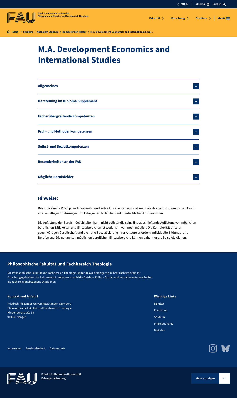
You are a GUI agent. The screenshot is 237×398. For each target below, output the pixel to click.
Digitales (159, 330)
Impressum (14, 348)
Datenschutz (57, 348)
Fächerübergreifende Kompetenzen (66, 116)
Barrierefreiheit (35, 348)
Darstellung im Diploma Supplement (67, 101)
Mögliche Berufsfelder (56, 176)
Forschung (178, 18)
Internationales (163, 324)
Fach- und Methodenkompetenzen (65, 131)
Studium (201, 18)
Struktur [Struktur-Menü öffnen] (202, 4)
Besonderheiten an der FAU (59, 161)
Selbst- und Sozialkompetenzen (63, 146)
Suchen (219, 4)
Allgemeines (48, 86)
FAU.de (182, 4)
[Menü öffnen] (224, 18)
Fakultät (154, 18)
